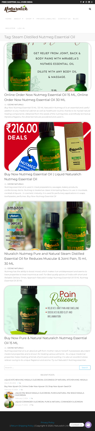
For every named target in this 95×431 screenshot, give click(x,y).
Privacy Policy (47, 422)
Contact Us (64, 19)
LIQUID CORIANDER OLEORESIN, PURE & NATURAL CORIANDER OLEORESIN (49, 402)
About (17, 19)
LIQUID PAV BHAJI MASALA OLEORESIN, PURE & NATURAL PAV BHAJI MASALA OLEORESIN (49, 394)
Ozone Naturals (15, 105)
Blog (76, 19)
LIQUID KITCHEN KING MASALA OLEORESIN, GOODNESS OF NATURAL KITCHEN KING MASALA (46, 380)
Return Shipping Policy (22, 426)
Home (9, 19)
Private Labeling (46, 19)
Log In (21, 28)
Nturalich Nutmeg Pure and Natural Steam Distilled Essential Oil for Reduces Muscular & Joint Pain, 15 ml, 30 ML (45, 259)
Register (10, 28)
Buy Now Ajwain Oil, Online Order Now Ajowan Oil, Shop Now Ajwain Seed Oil (37, 386)
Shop (29, 19)
